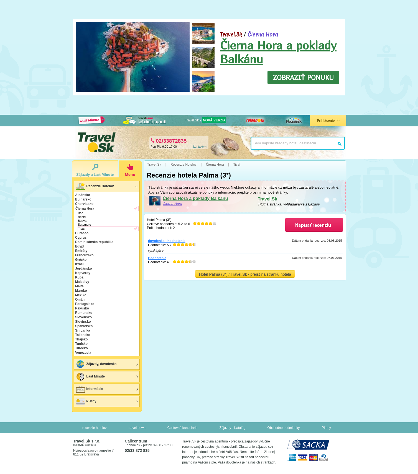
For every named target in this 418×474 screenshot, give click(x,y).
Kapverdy (82, 273)
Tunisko (81, 344)
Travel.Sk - (205, 120)
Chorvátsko (84, 204)
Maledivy (82, 282)
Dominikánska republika (94, 242)
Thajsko (81, 339)
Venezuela (83, 353)
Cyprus (80, 237)
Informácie (89, 389)
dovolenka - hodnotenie (166, 241)
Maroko (81, 291)
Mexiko (80, 295)
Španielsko (84, 326)
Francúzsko (84, 255)
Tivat (81, 228)
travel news (137, 428)
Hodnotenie (157, 258)
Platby (85, 401)
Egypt (79, 246)
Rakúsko (82, 308)
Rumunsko (83, 313)
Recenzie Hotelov (94, 186)
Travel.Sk (267, 199)
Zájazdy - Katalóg (232, 428)
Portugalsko (84, 304)
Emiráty (81, 251)
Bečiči (82, 216)
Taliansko (82, 335)
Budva (82, 220)
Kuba (79, 277)
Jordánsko (83, 268)
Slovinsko (83, 322)
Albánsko (82, 195)
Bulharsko (83, 199)
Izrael (79, 264)
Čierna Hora (263, 34)
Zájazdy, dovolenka (95, 364)
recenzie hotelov (94, 428)
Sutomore (84, 224)
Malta (79, 286)
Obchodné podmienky (283, 428)
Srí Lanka (82, 330)
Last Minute (90, 376)
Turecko (81, 348)
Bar (80, 213)
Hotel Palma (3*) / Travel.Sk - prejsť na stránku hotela (245, 274)
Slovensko (83, 317)
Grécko (80, 260)
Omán (80, 299)
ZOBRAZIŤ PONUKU (303, 77)
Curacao (81, 233)
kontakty (199, 146)
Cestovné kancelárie (182, 428)
